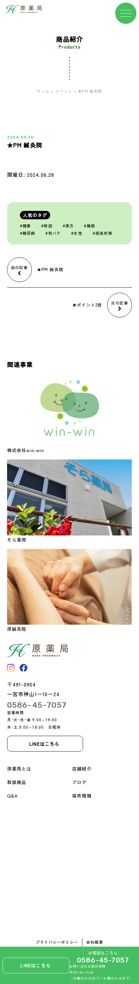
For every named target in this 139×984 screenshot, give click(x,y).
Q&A (12, 795)
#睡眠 (89, 225)
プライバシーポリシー (57, 942)
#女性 (76, 233)
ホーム (43, 91)
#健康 (25, 225)
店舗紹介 (82, 768)
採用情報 (82, 795)
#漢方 (68, 225)
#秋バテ (53, 233)
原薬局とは (19, 768)
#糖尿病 (27, 233)
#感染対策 (102, 233)
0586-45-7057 (103, 960)
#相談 (46, 225)
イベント (63, 91)
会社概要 (94, 942)
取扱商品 (17, 782)
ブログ (79, 782)
